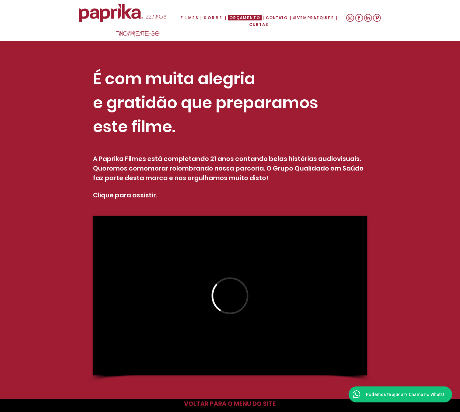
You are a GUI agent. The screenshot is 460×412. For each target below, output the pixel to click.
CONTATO (276, 17)
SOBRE (214, 17)
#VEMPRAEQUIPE (313, 17)
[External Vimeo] (230, 295)
